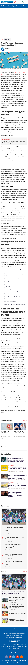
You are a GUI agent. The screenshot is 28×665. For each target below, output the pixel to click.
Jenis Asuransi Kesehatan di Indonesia (18, 433)
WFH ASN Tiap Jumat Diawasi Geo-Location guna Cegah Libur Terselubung (14, 546)
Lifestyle (6, 39)
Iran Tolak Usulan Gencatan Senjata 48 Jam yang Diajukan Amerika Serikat (13, 554)
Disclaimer (20, 646)
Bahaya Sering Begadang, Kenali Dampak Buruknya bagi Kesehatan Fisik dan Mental (17, 477)
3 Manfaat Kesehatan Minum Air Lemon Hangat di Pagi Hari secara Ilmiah (17, 485)
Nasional (19, 6)
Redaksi (7, 48)
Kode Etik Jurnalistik (11, 646)
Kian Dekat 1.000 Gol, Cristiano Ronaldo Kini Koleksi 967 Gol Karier (13, 563)
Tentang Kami (6, 644)
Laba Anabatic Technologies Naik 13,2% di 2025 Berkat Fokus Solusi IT (14, 537)
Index (24, 420)
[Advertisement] (14, 23)
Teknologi (11, 6)
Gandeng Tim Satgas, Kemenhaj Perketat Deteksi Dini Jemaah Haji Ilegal (14, 529)
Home (3, 6)
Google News (23, 407)
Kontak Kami (16, 648)
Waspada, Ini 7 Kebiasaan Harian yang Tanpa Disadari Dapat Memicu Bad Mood (16, 460)
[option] (7, 433)
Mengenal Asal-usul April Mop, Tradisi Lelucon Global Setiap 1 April (17, 468)
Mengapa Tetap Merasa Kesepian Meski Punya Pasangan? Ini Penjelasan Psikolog (15, 494)
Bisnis (25, 6)
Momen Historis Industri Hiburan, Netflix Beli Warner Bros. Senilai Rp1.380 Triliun (6, 434)
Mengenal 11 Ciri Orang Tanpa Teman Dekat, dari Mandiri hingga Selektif (13, 142)
